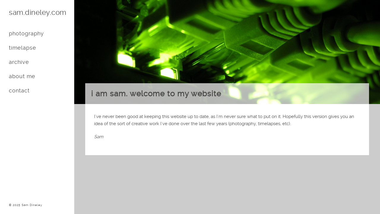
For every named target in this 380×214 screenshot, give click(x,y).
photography (26, 33)
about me (22, 76)
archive (19, 62)
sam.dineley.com (37, 12)
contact (19, 90)
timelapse (22, 48)
